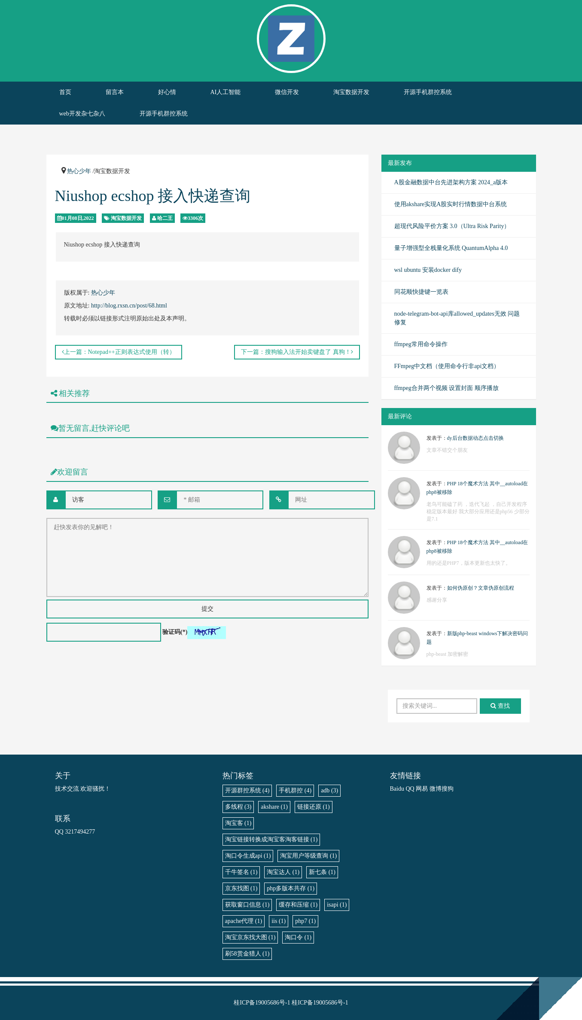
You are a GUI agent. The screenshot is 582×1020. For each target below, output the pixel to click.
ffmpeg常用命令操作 (421, 344)
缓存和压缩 (298, 904)
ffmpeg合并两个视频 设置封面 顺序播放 (446, 388)
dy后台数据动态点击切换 (475, 438)
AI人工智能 (225, 92)
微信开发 (287, 92)
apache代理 (243, 921)
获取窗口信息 (247, 904)
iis (278, 921)
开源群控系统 (247, 790)
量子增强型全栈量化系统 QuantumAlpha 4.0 (451, 248)
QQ (409, 789)
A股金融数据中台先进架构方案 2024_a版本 (451, 182)
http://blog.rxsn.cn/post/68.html (129, 305)
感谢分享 (437, 600)
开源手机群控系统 (428, 92)
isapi (337, 904)
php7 (305, 921)
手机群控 (295, 790)
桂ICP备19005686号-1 (262, 1002)
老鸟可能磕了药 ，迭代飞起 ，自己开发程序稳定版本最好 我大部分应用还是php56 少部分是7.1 (478, 511)
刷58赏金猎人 (247, 953)
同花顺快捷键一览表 (421, 292)
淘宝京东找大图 (250, 937)
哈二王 (165, 218)
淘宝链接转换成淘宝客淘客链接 (271, 839)
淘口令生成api (248, 856)
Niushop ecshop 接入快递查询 (153, 195)
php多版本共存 (290, 888)
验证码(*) (174, 632)
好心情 (167, 92)
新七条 (322, 872)
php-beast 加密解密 (448, 654)
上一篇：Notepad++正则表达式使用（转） (118, 352)
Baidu (397, 789)
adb (329, 790)
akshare (274, 807)
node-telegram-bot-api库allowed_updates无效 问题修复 (457, 318)
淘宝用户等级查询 (308, 856)
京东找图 (241, 888)
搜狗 (448, 789)
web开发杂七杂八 (82, 113)
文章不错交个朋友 (447, 450)
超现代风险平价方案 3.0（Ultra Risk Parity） (452, 226)
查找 (500, 706)
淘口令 (298, 937)
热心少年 (79, 171)
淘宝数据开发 (351, 92)
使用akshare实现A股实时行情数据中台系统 (450, 204)
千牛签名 (241, 872)
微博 (436, 789)
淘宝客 (238, 823)
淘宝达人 (283, 872)
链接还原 (313, 807)
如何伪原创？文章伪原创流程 (480, 588)
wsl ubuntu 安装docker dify (428, 270)
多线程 (238, 807)
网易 (422, 789)
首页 (65, 92)
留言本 (115, 92)
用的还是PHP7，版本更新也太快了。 (469, 563)
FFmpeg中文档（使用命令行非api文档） (447, 366)
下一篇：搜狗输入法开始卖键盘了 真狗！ (297, 352)
